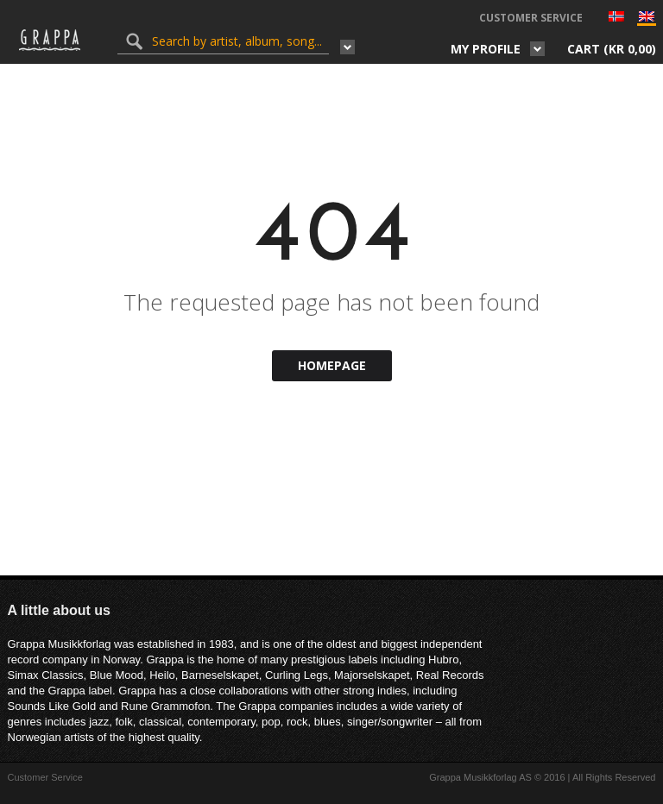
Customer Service (531, 17)
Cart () (611, 49)
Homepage (332, 365)
